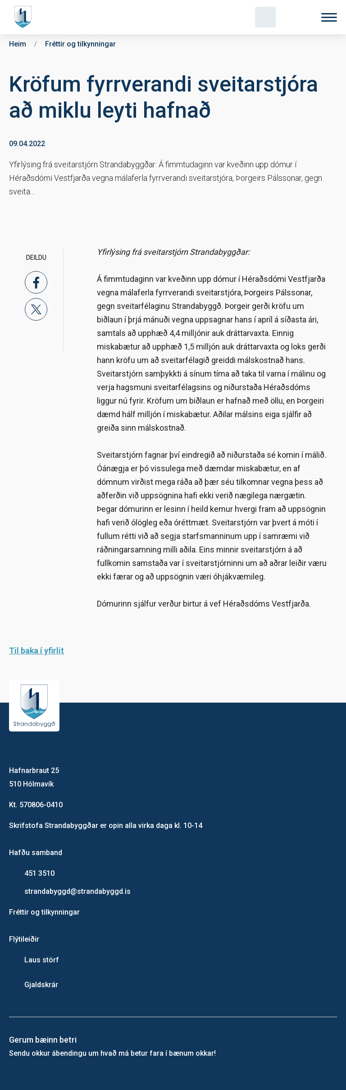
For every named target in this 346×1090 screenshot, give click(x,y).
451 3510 (39, 873)
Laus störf (41, 960)
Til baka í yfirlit (36, 650)
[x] (36, 309)
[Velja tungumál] (297, 17)
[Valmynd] (329, 17)
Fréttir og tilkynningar (44, 912)
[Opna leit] (265, 17)
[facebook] (36, 282)
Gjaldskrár (41, 984)
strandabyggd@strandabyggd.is (77, 891)
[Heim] (25, 17)
